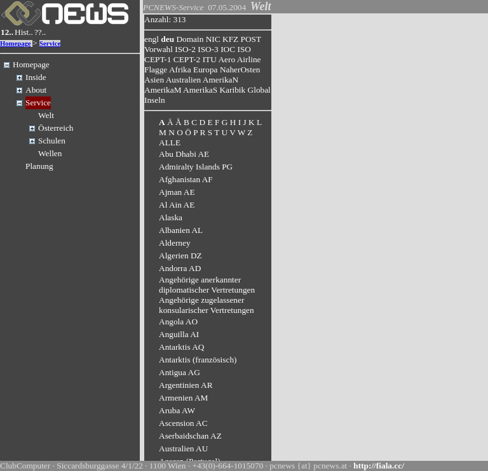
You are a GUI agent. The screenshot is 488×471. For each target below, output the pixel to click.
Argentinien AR (186, 385)
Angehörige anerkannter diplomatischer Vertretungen (207, 285)
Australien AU (183, 448)
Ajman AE (177, 192)
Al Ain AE (176, 204)
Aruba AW (177, 410)
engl (151, 39)
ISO (243, 49)
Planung (39, 166)
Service (49, 43)
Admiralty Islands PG (196, 166)
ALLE (169, 142)
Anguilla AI (179, 334)
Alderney (175, 243)
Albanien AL (181, 230)
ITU (210, 59)
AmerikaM (162, 90)
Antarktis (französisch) (198, 359)
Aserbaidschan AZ (190, 436)
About (35, 90)
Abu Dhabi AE (184, 154)
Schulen (51, 140)
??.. (40, 32)
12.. (7, 32)
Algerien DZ (180, 255)
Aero (226, 59)
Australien (183, 79)
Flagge (155, 69)
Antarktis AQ (181, 347)
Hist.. (24, 32)
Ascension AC (183, 423)
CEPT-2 (186, 59)
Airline (249, 59)
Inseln (154, 100)
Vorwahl (158, 49)
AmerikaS (200, 90)
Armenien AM (183, 397)
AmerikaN (220, 79)
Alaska (170, 217)
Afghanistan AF (186, 179)
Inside (35, 77)
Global (259, 90)
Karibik (232, 90)
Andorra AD (180, 268)
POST (251, 39)
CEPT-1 (157, 59)
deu (167, 39)
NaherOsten (240, 69)
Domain (189, 39)
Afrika (180, 69)
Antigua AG (179, 372)
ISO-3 (208, 49)
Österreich (56, 128)
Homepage (15, 43)
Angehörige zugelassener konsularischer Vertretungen (206, 305)
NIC (213, 39)
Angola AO (178, 321)
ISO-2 (185, 49)
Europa (205, 69)
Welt (46, 115)
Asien (154, 79)
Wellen (50, 153)
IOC (227, 49)
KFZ (230, 39)
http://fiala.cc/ (378, 465)
